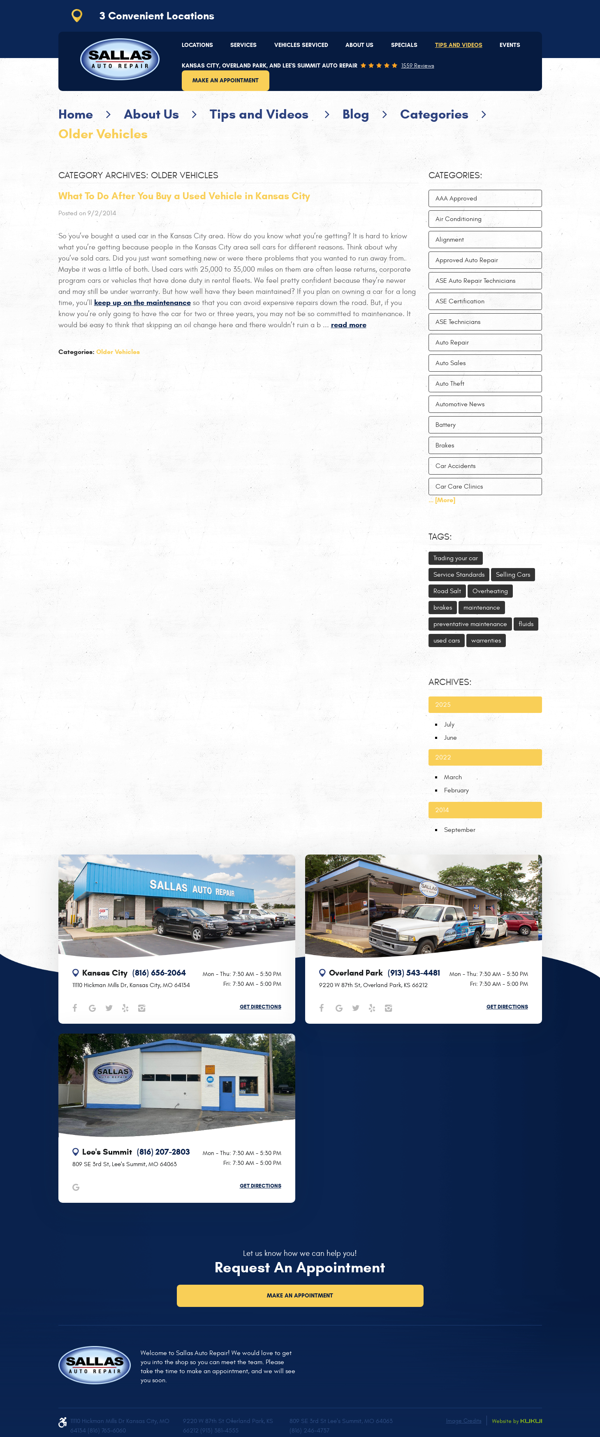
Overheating (490, 591)
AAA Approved (456, 198)
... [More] (442, 500)
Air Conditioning (459, 219)
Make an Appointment (225, 80)
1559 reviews (417, 66)
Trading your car (455, 558)
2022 (443, 757)
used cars (446, 640)
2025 (443, 704)
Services (243, 45)
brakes (442, 607)
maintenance (481, 607)
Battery (446, 425)
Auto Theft (450, 383)
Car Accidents (455, 466)
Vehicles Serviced (301, 45)
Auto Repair (452, 342)
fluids (526, 624)
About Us (359, 45)
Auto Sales (451, 363)
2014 (442, 810)
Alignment (450, 239)
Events (510, 45)
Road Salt (447, 591)
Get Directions (260, 1007)
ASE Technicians (458, 322)
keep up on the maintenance (142, 302)
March (453, 777)
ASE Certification (460, 301)
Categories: (455, 175)
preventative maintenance (470, 624)
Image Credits (464, 1420)
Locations (197, 45)
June (450, 737)
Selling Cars (513, 574)
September (459, 830)
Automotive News (460, 404)
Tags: (440, 536)
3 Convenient (157, 15)
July (449, 724)
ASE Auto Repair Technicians (475, 280)
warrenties (486, 640)
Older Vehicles (103, 134)
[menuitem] (197, 45)
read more (348, 324)
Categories (434, 114)
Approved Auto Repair (467, 260)
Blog (356, 114)
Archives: (450, 682)
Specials (404, 45)
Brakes (445, 445)
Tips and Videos (458, 45)
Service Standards (458, 574)
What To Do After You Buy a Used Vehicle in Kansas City (184, 196)
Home (75, 114)
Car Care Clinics (459, 486)
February (456, 790)
